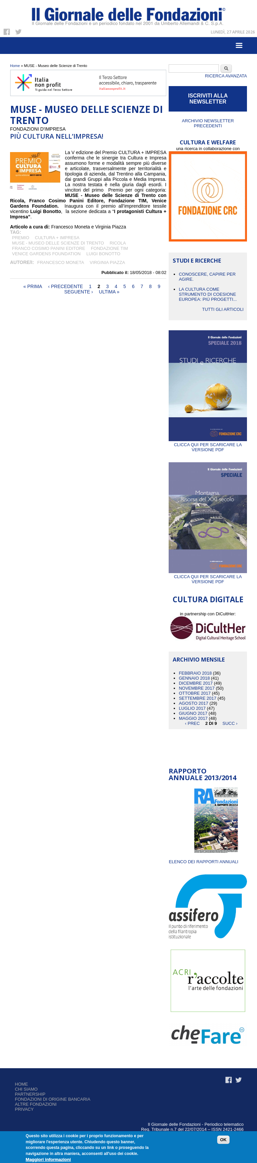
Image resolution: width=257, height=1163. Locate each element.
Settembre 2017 (197, 698)
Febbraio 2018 (195, 673)
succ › (230, 723)
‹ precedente (65, 286)
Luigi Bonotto (103, 253)
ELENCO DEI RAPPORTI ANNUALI (203, 861)
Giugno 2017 (193, 713)
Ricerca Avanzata (226, 75)
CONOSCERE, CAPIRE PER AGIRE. (207, 277)
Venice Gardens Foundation (46, 253)
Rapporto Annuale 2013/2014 (202, 774)
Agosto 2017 (193, 703)
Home (15, 66)
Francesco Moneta (60, 262)
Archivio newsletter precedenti (208, 123)
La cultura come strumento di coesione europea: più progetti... (208, 294)
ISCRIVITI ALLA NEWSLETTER (208, 99)
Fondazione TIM (109, 248)
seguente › (78, 291)
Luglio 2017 (192, 708)
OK (223, 1139)
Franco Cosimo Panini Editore (48, 248)
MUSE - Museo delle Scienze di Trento (58, 243)
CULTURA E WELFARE (208, 142)
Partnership (30, 1094)
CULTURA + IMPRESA (57, 237)
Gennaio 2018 (194, 678)
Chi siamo (26, 1089)
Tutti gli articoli (223, 309)
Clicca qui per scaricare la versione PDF (208, 444)
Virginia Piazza (107, 262)
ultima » (109, 291)
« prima (32, 286)
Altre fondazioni (36, 1104)
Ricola (118, 243)
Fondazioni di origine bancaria (52, 1099)
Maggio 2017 (193, 718)
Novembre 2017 (197, 688)
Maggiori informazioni (48, 1159)
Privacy (24, 1109)
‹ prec (192, 723)
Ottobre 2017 (194, 693)
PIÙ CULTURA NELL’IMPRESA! (56, 136)
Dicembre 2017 (195, 683)
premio (20, 237)
